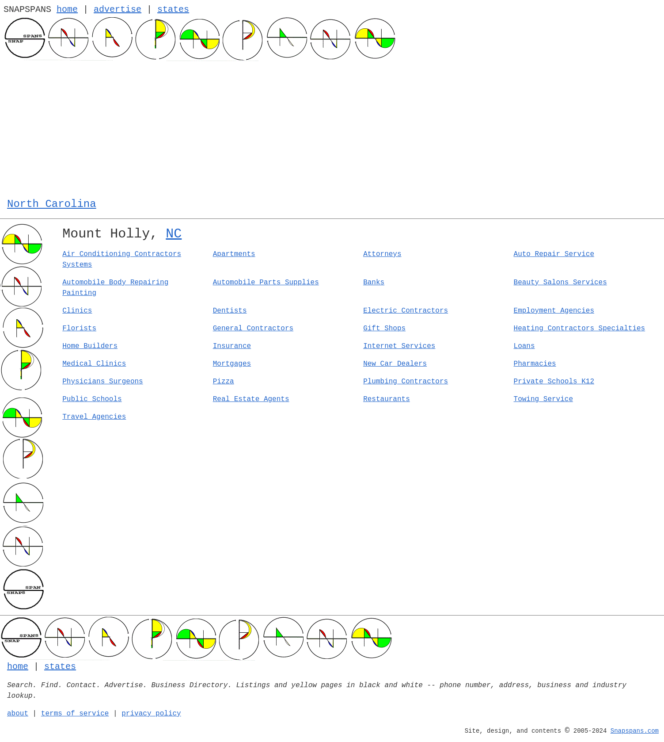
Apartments (234, 254)
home (67, 9)
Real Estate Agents (251, 399)
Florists (79, 329)
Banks (373, 283)
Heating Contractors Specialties (579, 329)
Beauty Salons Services (560, 283)
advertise (117, 9)
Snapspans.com (635, 730)
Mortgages (232, 364)
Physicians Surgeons (102, 382)
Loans (524, 346)
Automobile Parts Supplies (266, 283)
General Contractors (253, 329)
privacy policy (151, 714)
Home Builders (90, 346)
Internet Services (399, 346)
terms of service (75, 714)
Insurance (232, 346)
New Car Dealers (395, 364)
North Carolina (51, 204)
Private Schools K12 (554, 382)
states (173, 9)
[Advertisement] (332, 127)
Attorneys (382, 254)
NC (174, 233)
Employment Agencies (554, 311)
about (17, 714)
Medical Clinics (94, 364)
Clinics (77, 311)
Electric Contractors (405, 311)
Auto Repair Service (554, 254)
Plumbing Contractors (405, 382)
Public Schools (91, 399)
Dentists (230, 311)
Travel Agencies (94, 417)
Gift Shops (384, 329)
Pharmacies (535, 364)
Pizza (223, 382)
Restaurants (386, 399)
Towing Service (543, 399)
